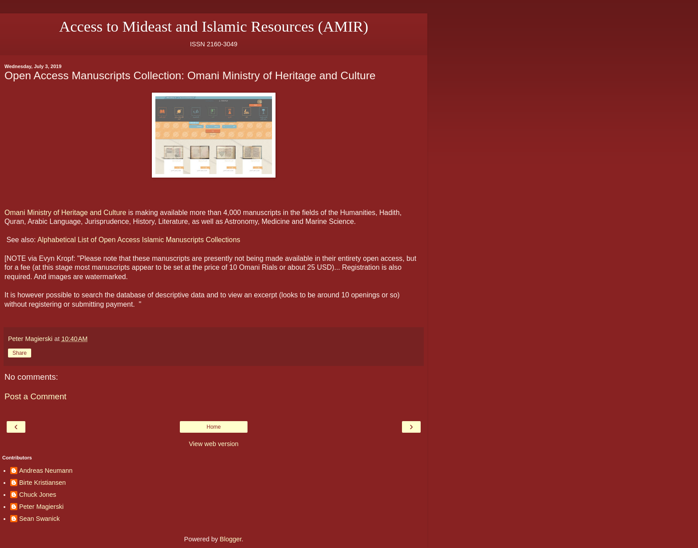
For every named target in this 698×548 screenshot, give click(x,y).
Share (19, 353)
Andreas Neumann (46, 470)
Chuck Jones (37, 494)
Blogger (231, 539)
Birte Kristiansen (42, 482)
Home (214, 427)
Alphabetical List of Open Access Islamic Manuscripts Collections (138, 240)
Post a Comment (35, 396)
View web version (214, 443)
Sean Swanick (39, 518)
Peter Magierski (41, 506)
